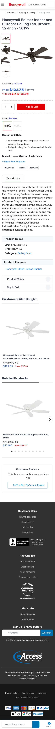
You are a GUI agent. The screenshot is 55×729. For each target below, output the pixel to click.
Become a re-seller (28, 577)
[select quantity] (8, 107)
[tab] (13, 179)
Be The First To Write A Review (27, 485)
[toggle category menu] (2, 5)
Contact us (27, 532)
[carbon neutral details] (27, 591)
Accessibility (28, 522)
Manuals (33, 168)
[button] (31, 55)
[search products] (35, 724)
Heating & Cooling (27, 13)
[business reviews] (27, 542)
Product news (27, 619)
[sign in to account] (51, 4)
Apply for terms (27, 572)
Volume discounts (27, 517)
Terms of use (28, 693)
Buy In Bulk (8, 168)
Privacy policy (11, 693)
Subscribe (46, 632)
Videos (21, 168)
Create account (27, 561)
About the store (27, 614)
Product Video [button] (28, 279)
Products (11, 13)
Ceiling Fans (44, 13)
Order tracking (27, 567)
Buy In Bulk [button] (28, 287)
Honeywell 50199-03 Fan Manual (23, 269)
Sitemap (42, 693)
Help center (27, 527)
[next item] (5, 76)
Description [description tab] (13, 178)
